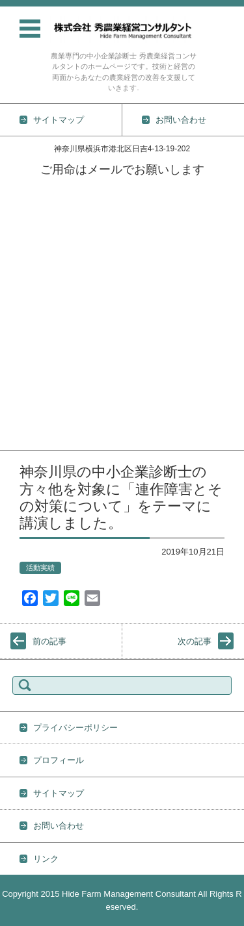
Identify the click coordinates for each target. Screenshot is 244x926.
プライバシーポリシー (75, 727)
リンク (46, 859)
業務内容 (17, 239)
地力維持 (17, 390)
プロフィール (25, 424)
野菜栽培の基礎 (29, 289)
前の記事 (49, 641)
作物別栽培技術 (29, 272)
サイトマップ (58, 793)
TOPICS (15, 205)
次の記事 (194, 641)
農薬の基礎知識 (29, 323)
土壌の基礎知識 (29, 306)
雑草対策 (17, 374)
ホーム (12, 188)
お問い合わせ (25, 441)
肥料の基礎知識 (29, 340)
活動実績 (17, 222)
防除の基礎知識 (29, 357)
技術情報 (17, 255)
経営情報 (17, 407)
